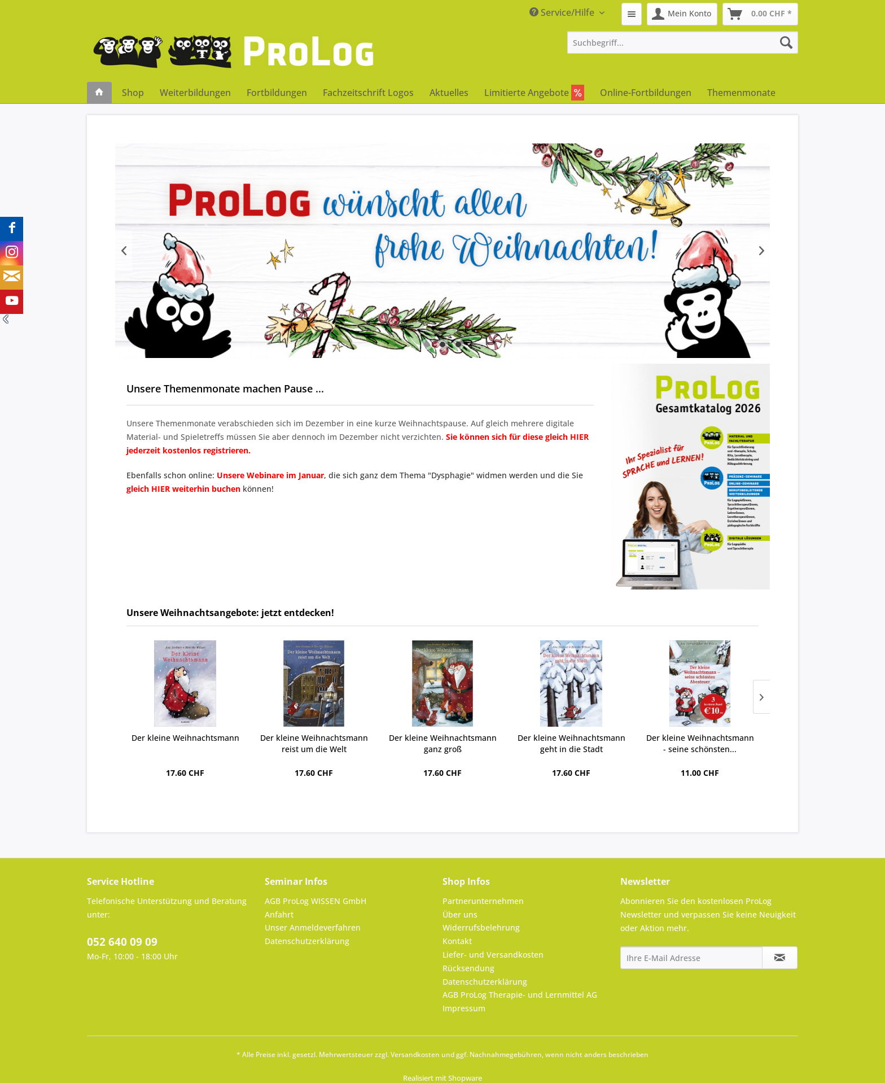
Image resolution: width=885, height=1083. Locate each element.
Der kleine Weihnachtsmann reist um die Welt (314, 743)
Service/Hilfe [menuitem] (563, 12)
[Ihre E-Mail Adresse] (691, 957)
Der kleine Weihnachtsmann (185, 737)
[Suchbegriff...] (683, 42)
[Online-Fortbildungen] (645, 92)
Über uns (459, 914)
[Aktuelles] (449, 92)
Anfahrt (279, 914)
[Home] (99, 92)
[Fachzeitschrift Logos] (368, 92)
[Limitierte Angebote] (534, 92)
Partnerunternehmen (483, 901)
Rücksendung (468, 968)
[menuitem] (631, 14)
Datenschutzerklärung (307, 941)
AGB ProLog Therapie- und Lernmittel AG (519, 994)
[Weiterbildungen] (195, 92)
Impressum (463, 1008)
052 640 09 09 (122, 941)
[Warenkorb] (760, 14)
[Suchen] (786, 42)
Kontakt (457, 941)
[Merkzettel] (631, 14)
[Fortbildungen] (277, 92)
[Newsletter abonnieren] (780, 957)
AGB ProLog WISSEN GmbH (315, 901)
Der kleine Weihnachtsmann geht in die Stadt (571, 743)
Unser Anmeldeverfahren (313, 927)
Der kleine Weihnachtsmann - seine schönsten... (700, 743)
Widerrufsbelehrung (481, 927)
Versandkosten (415, 1054)
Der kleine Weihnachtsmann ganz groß (443, 743)
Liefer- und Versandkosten (493, 954)
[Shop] (133, 92)
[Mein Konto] (682, 14)
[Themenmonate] (741, 92)
